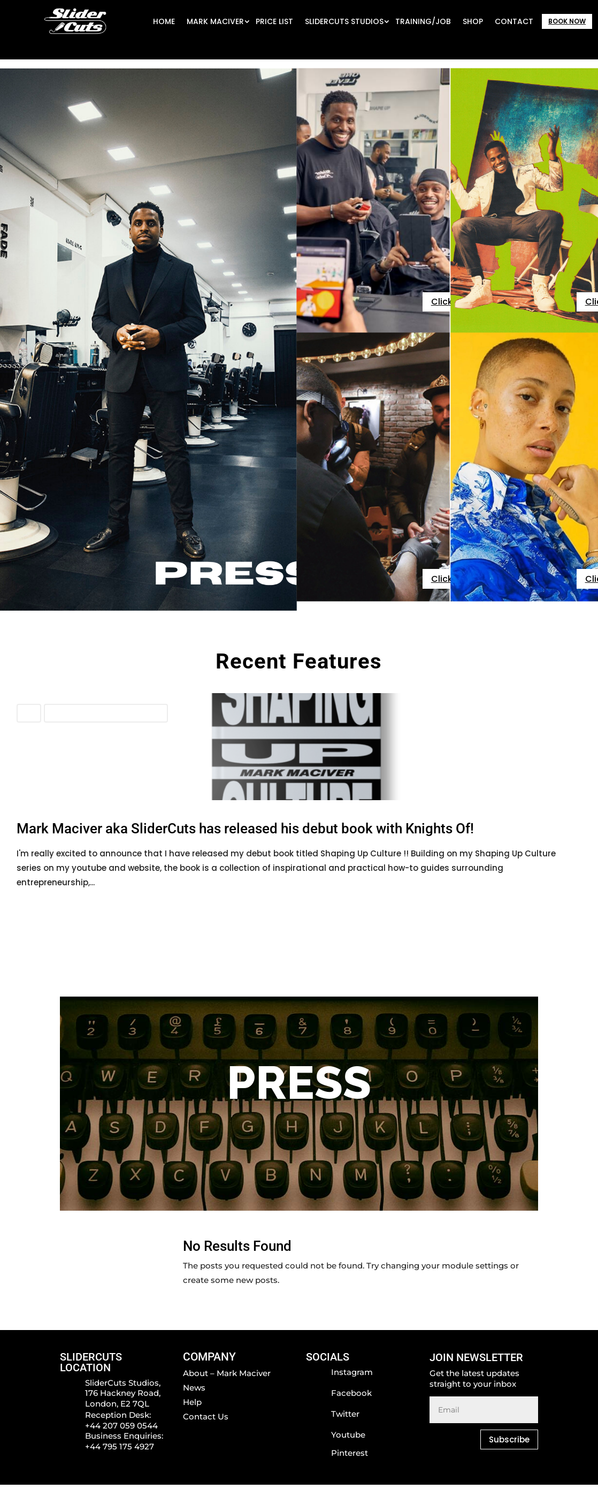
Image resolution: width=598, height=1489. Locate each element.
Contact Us (205, 1416)
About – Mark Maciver (227, 1373)
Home (164, 21)
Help (192, 1402)
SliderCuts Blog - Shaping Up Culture (106, 713)
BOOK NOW (567, 21)
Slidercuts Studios (344, 21)
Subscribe (509, 1439)
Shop (473, 21)
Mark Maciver (215, 21)
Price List (274, 21)
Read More (38, 907)
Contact (514, 21)
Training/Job (423, 21)
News (29, 713)
